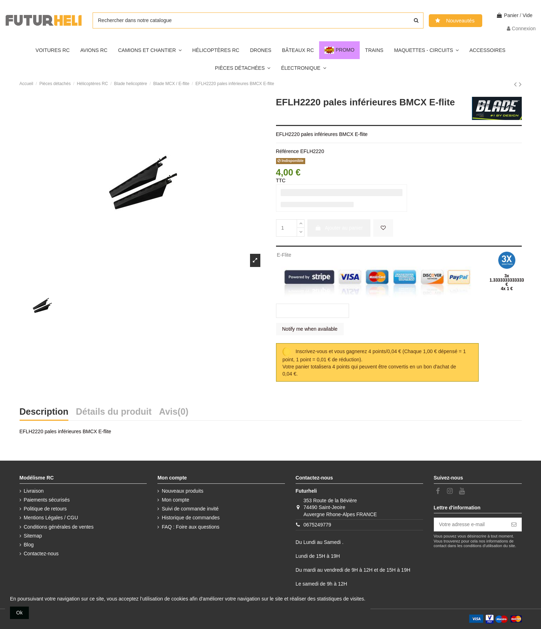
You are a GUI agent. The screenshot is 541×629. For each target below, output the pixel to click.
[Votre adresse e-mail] (470, 524)
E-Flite (284, 255)
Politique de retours (45, 509)
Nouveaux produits (182, 491)
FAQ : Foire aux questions (190, 527)
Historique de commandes (191, 517)
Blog (29, 544)
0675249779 (317, 525)
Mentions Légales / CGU (51, 517)
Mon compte (175, 500)
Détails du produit (114, 412)
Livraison (34, 491)
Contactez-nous (41, 553)
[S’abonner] (513, 524)
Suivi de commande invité (190, 509)
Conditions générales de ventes (59, 527)
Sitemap (33, 536)
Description (44, 412)
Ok (19, 612)
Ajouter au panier (339, 228)
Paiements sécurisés (47, 500)
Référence (287, 151)
